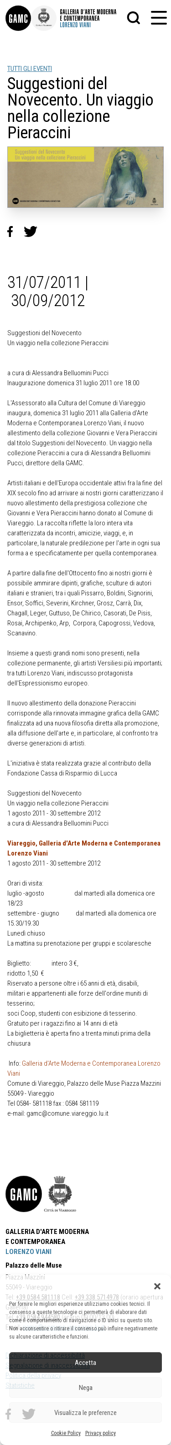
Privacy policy (100, 1433)
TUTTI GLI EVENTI (29, 69)
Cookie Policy (66, 1433)
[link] (18, 18)
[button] (157, 1286)
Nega (86, 1388)
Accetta (85, 1363)
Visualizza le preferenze (85, 1413)
